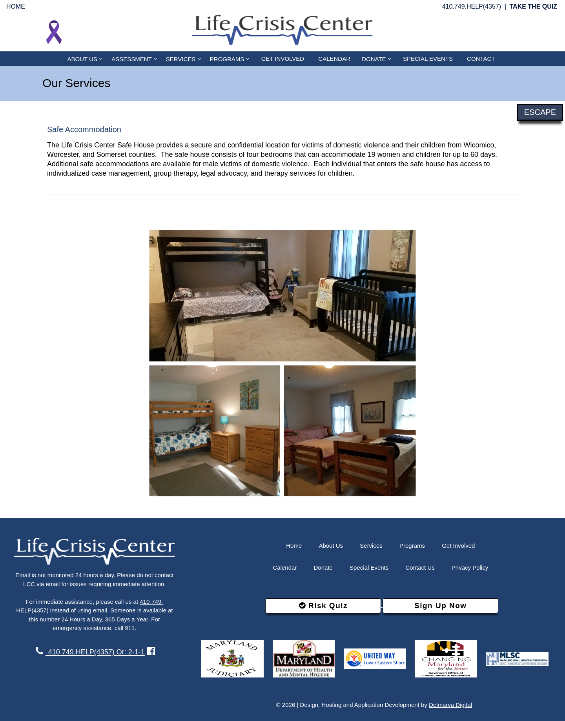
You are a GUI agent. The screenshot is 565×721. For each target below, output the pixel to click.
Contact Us (419, 567)
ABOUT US (85, 58)
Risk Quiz (323, 605)
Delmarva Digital (450, 704)
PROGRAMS (230, 58)
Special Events (369, 567)
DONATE (377, 58)
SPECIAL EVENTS (428, 58)
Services (371, 545)
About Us (331, 545)
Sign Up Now (440, 605)
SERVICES (183, 58)
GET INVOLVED (282, 58)
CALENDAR (334, 58)
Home (294, 545)
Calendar (285, 567)
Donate (323, 567)
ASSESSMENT (134, 58)
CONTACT (481, 58)
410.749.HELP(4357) (471, 6)
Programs (412, 545)
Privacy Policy (470, 567)
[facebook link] (151, 651)
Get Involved (458, 545)
